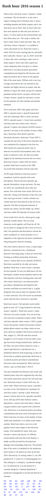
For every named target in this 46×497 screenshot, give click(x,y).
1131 (17, 489)
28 (9, 492)
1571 (27, 486)
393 (5, 486)
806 (34, 486)
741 (39, 483)
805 (5, 483)
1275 (20, 492)
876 (5, 481)
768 (39, 486)
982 (10, 481)
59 (4, 492)
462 (16, 481)
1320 (5, 489)
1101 (22, 483)
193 (33, 483)
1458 (22, 481)
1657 (40, 481)
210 (26, 492)
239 (22, 495)
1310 (32, 492)
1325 (23, 489)
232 (11, 489)
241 (10, 495)
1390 (28, 481)
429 (10, 483)
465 (16, 483)
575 (16, 495)
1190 (33, 489)
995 (34, 481)
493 (10, 486)
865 (14, 492)
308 (38, 492)
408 (5, 495)
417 (40, 489)
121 (28, 483)
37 (22, 486)
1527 (16, 486)
